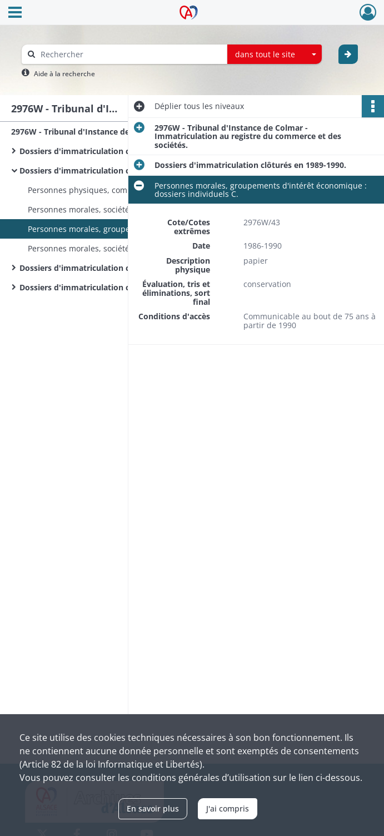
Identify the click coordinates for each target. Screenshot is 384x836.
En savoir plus (153, 808)
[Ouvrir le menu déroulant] (15, 13)
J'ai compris (227, 808)
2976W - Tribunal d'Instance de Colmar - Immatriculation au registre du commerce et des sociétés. (122, 131)
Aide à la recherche (64, 73)
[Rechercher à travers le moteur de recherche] (130, 54)
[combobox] (274, 54)
